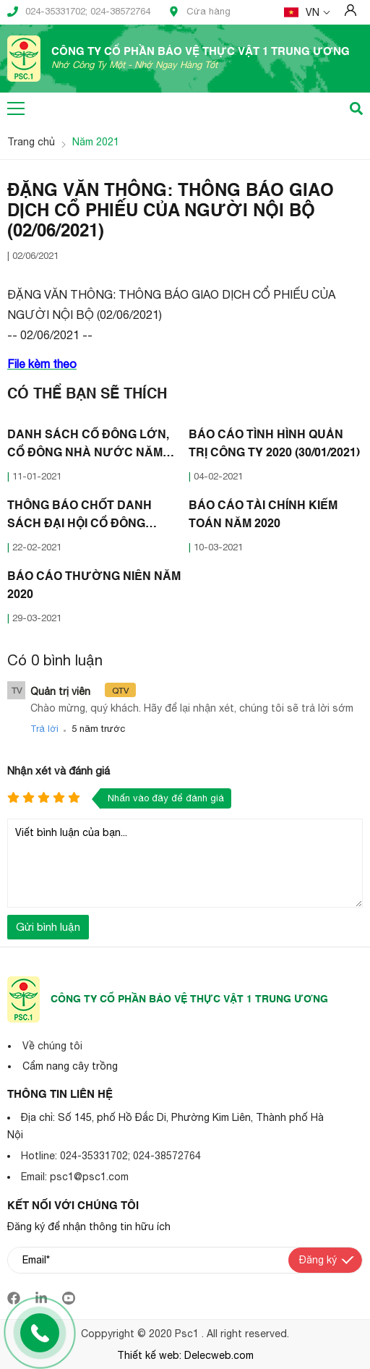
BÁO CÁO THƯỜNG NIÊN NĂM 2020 (94, 586)
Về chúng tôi (52, 1046)
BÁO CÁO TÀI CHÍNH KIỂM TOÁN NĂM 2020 (263, 515)
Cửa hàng (199, 11)
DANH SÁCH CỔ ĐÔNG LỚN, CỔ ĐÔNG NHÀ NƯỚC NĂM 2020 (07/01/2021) (88, 446)
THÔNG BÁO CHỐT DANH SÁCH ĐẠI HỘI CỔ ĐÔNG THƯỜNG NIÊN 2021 (79, 517)
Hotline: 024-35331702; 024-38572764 (111, 1155)
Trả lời (44, 728)
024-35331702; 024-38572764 (78, 11)
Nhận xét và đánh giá (58, 770)
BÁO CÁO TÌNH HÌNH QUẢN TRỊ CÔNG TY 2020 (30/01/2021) (274, 444)
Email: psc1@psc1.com (75, 1176)
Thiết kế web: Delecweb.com (185, 1355)
